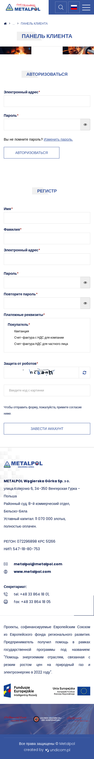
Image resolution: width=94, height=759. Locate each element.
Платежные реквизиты (24, 314)
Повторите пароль (21, 294)
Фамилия (13, 229)
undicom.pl (57, 749)
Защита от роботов (21, 363)
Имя (8, 208)
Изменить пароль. (58, 139)
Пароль (11, 273)
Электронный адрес (22, 250)
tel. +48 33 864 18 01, (31, 594)
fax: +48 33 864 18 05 (32, 601)
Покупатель (19, 324)
